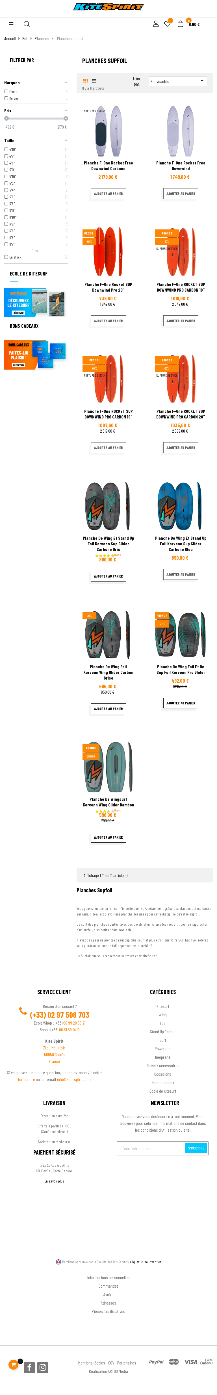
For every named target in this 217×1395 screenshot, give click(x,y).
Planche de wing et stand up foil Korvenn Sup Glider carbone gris (108, 543)
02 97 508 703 (68, 1014)
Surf (163, 1040)
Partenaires (126, 1362)
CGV (111, 1362)
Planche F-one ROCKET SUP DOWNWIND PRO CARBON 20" (180, 413)
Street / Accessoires (162, 1065)
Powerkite (163, 1048)
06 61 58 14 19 (69, 1029)
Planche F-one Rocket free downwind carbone (108, 165)
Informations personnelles (108, 1277)
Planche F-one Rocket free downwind (180, 165)
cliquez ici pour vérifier (145, 1262)
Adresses (108, 1302)
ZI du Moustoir (54, 1047)
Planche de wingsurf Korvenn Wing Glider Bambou (108, 801)
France (54, 1061)
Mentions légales (91, 1362)
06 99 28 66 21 (74, 1022)
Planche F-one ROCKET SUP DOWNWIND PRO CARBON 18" (181, 286)
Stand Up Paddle (162, 1031)
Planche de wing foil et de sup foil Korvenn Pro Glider (181, 669)
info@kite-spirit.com (74, 1079)
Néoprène (162, 1057)
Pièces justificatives (108, 1311)
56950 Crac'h (54, 1054)
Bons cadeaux (163, 1082)
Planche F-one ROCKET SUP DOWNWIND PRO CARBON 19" (108, 413)
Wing (163, 1014)
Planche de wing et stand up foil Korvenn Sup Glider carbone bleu (181, 543)
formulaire (27, 1079)
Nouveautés (178, 80)
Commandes (109, 1285)
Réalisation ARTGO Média (108, 1371)
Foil (163, 1023)
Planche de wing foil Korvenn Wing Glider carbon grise (108, 672)
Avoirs (108, 1294)
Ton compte (109, 1268)
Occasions (162, 1074)
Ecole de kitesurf (162, 1091)
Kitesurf (163, 1006)
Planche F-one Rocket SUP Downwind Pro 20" (108, 286)
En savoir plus (54, 1181)
